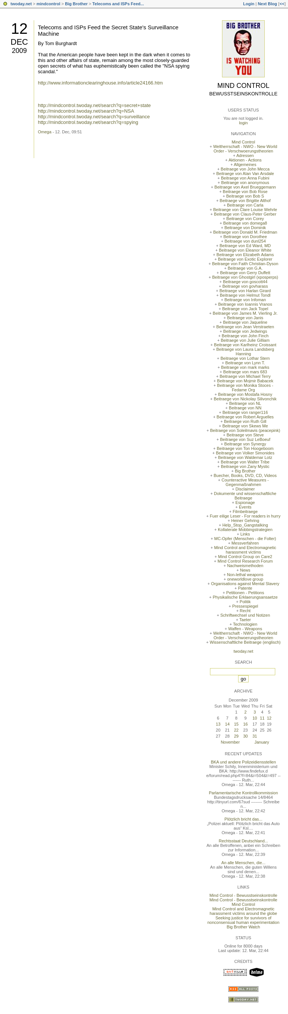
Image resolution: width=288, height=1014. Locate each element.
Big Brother (76, 4)
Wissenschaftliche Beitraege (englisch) (245, 642)
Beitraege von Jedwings (245, 331)
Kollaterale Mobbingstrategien (245, 529)
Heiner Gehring (245, 520)
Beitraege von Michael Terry (245, 376)
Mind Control (244, 85)
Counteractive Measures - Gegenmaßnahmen (245, 482)
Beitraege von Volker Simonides (245, 453)
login (243, 123)
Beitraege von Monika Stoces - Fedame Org (245, 387)
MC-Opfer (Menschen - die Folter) (245, 538)
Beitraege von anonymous (245, 182)
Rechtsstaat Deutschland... (243, 841)
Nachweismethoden (245, 565)
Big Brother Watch (243, 927)
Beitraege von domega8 (245, 223)
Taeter (245, 619)
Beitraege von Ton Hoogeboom (245, 448)
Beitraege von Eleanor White (245, 250)
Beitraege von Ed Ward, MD (245, 245)
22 (236, 730)
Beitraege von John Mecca (245, 169)
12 (19, 28)
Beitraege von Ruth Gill (245, 421)
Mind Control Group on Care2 (245, 556)
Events (245, 507)
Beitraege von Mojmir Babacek (245, 381)
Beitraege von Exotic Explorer (245, 259)
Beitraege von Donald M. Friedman (245, 232)
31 (254, 736)
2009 (19, 50)
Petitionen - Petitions (245, 592)
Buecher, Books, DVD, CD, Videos (245, 475)
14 (227, 724)
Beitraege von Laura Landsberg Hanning (245, 351)
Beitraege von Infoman (245, 299)
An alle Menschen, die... (243, 862)
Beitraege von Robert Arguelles (245, 417)
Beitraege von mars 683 (245, 372)
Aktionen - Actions (244, 160)
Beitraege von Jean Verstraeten (245, 326)
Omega (44, 132)
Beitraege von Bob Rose (245, 191)
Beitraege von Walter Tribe (245, 462)
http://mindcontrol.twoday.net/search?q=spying (88, 122)
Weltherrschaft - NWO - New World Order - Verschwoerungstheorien (245, 148)
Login (248, 4)
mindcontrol (48, 4)
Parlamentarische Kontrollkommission (243, 793)
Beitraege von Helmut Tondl (245, 295)
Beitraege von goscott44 (245, 281)
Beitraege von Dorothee (245, 236)
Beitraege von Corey (245, 218)
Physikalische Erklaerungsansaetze (245, 597)
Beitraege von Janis (245, 317)
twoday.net (21, 4)
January (261, 742)
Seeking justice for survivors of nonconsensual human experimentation (243, 920)
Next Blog (267, 4)
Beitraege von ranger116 (245, 412)
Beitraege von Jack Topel (245, 308)
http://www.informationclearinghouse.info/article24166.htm (100, 83)
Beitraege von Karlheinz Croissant (245, 345)
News (245, 570)
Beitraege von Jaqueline (245, 322)
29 (236, 736)
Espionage (245, 502)
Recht (245, 610)
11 (262, 718)
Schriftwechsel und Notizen (245, 615)
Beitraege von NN (245, 408)
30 (245, 736)
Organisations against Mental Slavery (245, 583)
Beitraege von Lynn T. (245, 363)
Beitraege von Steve (245, 435)
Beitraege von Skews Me (245, 426)
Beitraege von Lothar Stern (245, 358)
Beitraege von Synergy (245, 444)
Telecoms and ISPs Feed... (118, 4)
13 (218, 724)
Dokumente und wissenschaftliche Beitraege (245, 495)
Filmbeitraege (245, 511)
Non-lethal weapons (245, 574)
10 (254, 718)
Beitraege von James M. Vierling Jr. (245, 313)
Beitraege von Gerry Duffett (245, 272)
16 (245, 724)
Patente (245, 588)
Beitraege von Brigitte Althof (245, 200)
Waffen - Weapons (245, 628)
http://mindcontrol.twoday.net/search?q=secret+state (94, 105)
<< (281, 4)
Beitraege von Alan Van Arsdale (245, 173)
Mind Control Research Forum (245, 561)
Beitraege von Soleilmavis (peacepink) (245, 430)
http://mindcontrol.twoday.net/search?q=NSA (86, 111)
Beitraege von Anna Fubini (245, 178)
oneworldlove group (245, 579)
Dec (19, 42)
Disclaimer (245, 489)
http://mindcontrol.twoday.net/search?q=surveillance (94, 116)
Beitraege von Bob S (245, 196)
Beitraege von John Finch (245, 335)
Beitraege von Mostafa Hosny (245, 394)
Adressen (245, 155)
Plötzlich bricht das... (243, 819)
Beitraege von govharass (245, 286)
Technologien (245, 624)
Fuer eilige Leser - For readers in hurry (245, 516)
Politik (245, 601)
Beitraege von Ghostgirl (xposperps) (245, 277)
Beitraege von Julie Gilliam (245, 340)
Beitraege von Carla (245, 205)
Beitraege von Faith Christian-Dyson (245, 263)
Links (245, 534)
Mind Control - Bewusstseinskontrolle (244, 895)
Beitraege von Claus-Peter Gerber (245, 214)
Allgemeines (245, 164)
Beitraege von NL (245, 403)
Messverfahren (245, 543)
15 (236, 724)
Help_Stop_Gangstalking (245, 525)
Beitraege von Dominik (245, 227)
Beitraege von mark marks (245, 367)
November (230, 742)
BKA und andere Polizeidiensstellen (243, 762)
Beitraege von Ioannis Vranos (245, 304)
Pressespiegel (245, 606)
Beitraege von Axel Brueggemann (245, 187)
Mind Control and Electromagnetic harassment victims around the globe (243, 911)
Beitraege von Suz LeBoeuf (245, 439)
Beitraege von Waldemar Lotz (245, 457)
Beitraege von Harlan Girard (245, 290)
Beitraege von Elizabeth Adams (245, 254)
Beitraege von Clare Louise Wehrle (245, 209)
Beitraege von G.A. (245, 268)
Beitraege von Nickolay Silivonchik (245, 399)
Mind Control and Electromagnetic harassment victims (245, 549)
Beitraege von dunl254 (245, 241)
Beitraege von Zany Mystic (245, 466)
